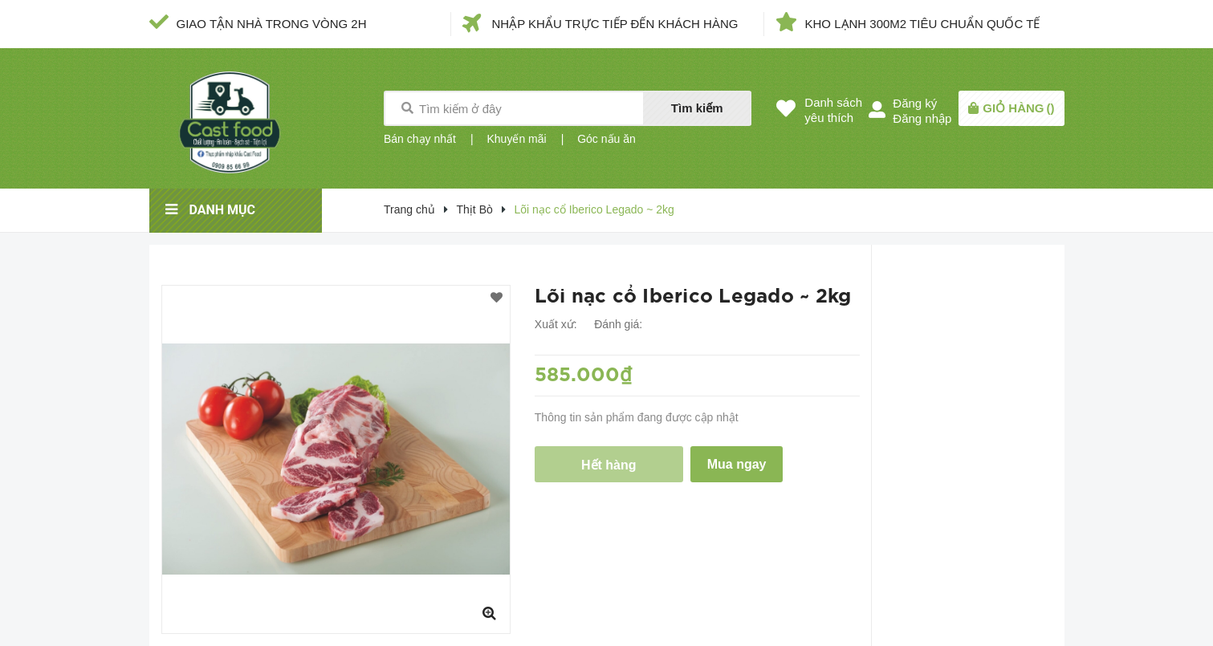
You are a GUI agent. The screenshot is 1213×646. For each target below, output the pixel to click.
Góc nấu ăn (606, 138)
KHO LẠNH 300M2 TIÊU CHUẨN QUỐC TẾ (922, 23)
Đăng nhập (922, 118)
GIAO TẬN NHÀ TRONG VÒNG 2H (272, 23)
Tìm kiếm (697, 108)
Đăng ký (915, 103)
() (1018, 108)
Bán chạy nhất (420, 138)
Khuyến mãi (516, 138)
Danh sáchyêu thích (833, 109)
